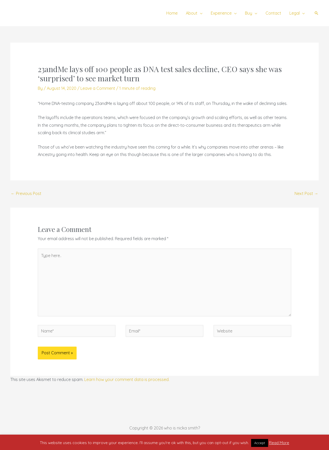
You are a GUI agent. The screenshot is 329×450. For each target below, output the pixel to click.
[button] (200, 13)
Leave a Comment (97, 88)
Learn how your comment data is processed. (126, 379)
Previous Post (26, 193)
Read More (279, 442)
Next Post (306, 193)
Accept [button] (259, 443)
